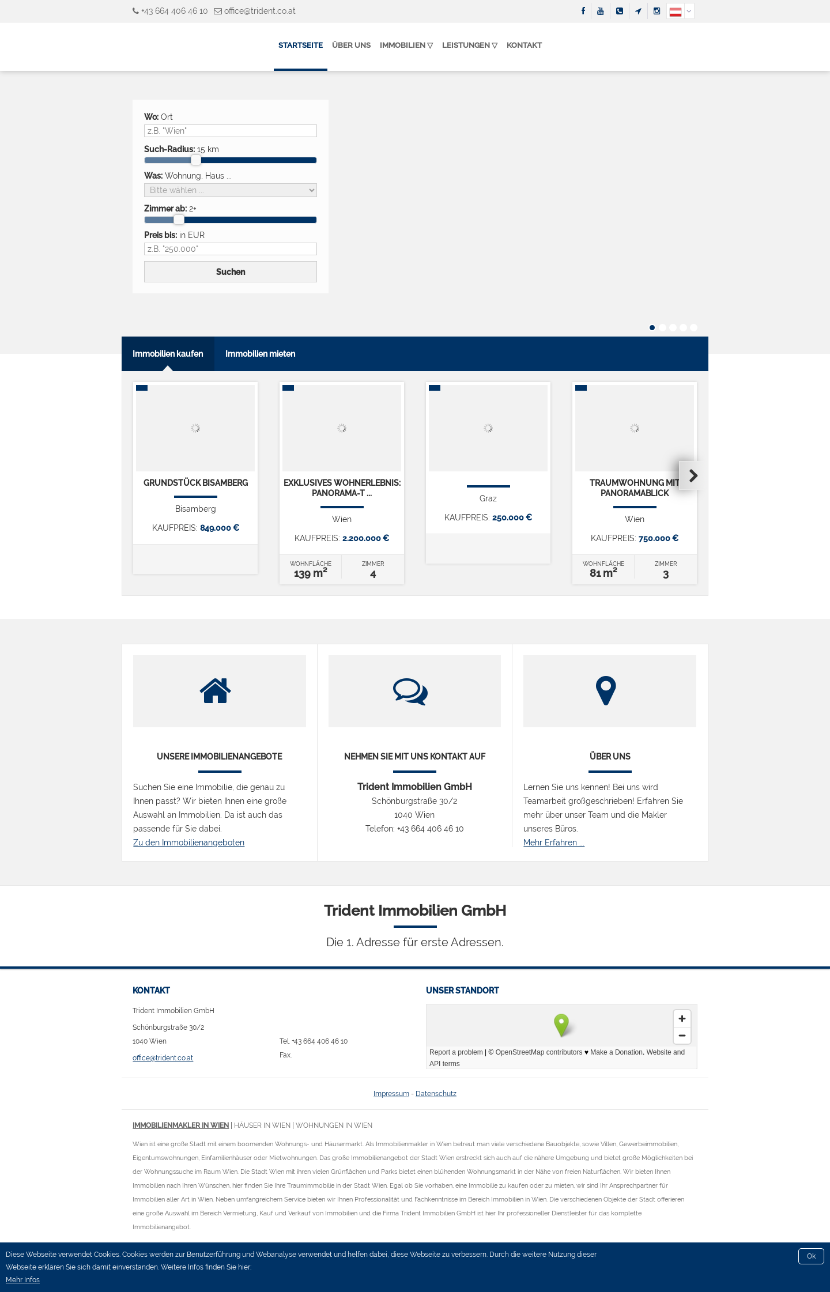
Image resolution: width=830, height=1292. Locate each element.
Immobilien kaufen (168, 353)
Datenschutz (436, 1094)
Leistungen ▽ (469, 45)
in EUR (174, 235)
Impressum (391, 1094)
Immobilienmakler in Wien (181, 1125)
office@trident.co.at (260, 11)
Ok (811, 1256)
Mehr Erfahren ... (553, 842)
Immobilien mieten (260, 353)
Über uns (351, 45)
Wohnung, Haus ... (188, 175)
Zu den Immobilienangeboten (188, 842)
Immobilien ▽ (406, 45)
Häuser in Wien (262, 1125)
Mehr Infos (23, 1280)
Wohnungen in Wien (334, 1125)
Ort (158, 117)
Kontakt (524, 45)
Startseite (300, 45)
